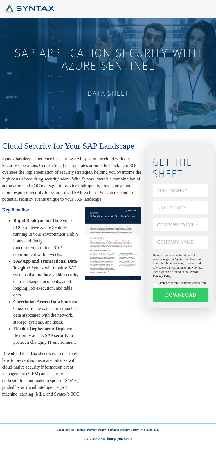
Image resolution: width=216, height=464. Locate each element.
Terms (80, 429)
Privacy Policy (96, 429)
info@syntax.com (119, 439)
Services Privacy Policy (123, 429)
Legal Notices (65, 429)
